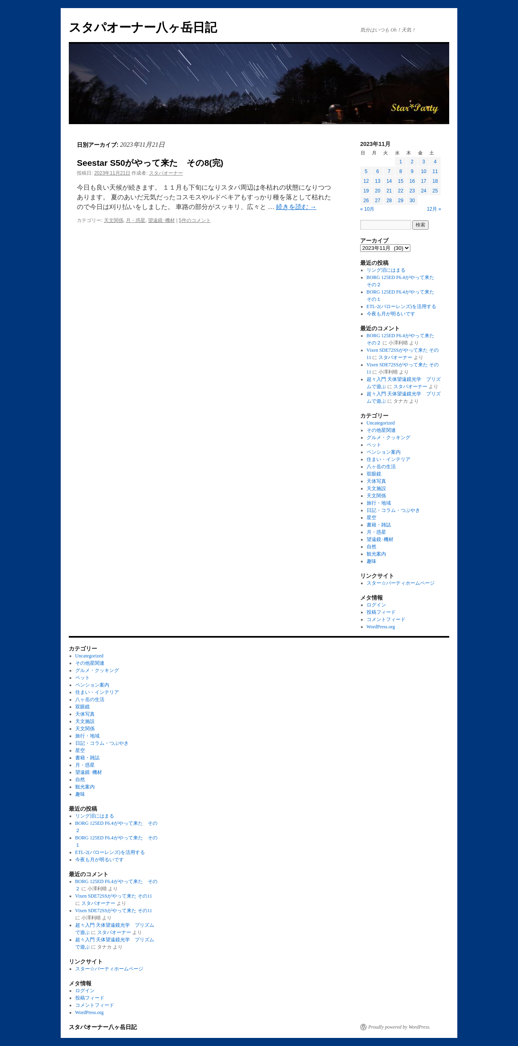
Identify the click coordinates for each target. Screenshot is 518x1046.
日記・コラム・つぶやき (393, 510)
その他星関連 (381, 430)
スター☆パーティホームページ (401, 583)
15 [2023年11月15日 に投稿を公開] (400, 181)
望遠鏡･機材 (161, 220)
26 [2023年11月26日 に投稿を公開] (366, 200)
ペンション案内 (384, 452)
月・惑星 (135, 220)
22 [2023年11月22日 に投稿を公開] (400, 191)
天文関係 (113, 220)
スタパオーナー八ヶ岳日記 (143, 27)
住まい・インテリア (388, 459)
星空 (371, 517)
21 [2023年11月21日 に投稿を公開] (389, 191)
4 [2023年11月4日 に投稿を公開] (435, 162)
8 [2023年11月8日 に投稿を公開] (400, 171)
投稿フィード (381, 612)
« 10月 (367, 209)
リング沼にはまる (386, 270)
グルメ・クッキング (388, 437)
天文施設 (376, 488)
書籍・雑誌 (379, 525)
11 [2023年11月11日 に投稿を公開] (435, 171)
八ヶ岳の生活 (381, 466)
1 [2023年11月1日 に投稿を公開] (400, 162)
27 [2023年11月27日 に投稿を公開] (377, 200)
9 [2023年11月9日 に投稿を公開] (412, 171)
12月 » (434, 209)
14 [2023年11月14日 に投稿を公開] (389, 181)
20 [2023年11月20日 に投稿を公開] (377, 191)
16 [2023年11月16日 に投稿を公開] (412, 181)
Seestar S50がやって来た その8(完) (150, 162)
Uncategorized (381, 423)
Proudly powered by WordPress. (399, 1027)
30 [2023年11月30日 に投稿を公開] (412, 200)
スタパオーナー (166, 173)
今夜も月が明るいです (391, 314)
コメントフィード (386, 619)
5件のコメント (195, 220)
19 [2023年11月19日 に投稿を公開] (366, 191)
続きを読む (296, 206)
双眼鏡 (374, 474)
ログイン (376, 605)
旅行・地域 (379, 503)
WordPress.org (381, 627)
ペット (374, 445)
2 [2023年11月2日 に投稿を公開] (412, 162)
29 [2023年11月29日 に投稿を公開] (400, 200)
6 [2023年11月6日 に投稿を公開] (377, 171)
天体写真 (376, 481)
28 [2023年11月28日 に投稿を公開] (389, 200)
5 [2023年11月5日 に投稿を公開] (366, 171)
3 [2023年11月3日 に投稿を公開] (423, 162)
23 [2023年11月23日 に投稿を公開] (412, 191)
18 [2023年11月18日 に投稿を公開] (435, 181)
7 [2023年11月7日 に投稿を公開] (389, 171)
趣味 (371, 561)
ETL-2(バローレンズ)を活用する (401, 306)
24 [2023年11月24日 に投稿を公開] (423, 191)
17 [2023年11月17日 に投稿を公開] (423, 181)
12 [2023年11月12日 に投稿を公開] (366, 181)
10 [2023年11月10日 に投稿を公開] (423, 171)
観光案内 (376, 554)
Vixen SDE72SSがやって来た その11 (113, 896)
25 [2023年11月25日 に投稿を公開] (435, 191)
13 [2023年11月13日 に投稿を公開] (377, 181)
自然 (371, 546)
